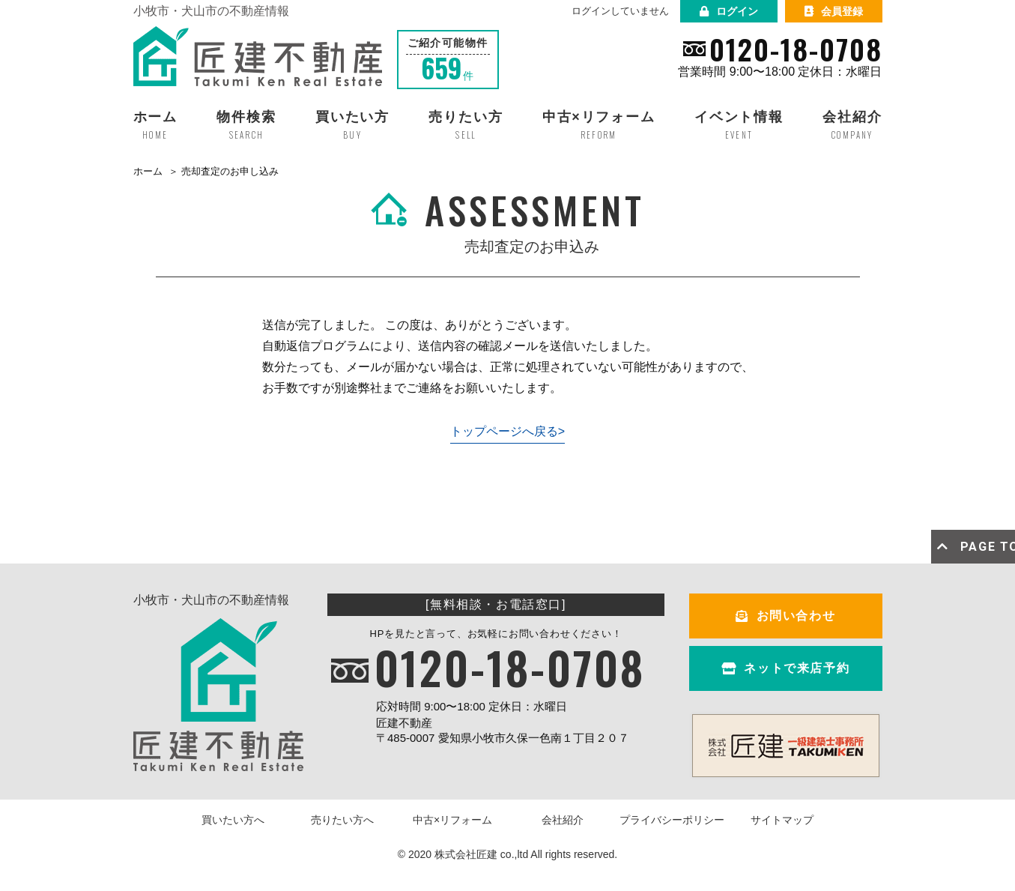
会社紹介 (563, 820)
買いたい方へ (233, 820)
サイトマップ (782, 820)
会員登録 (834, 11)
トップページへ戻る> (507, 431)
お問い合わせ (785, 615)
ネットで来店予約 (785, 668)
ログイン (729, 11)
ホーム (148, 171)
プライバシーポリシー (671, 820)
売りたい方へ (342, 820)
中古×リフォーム (452, 820)
